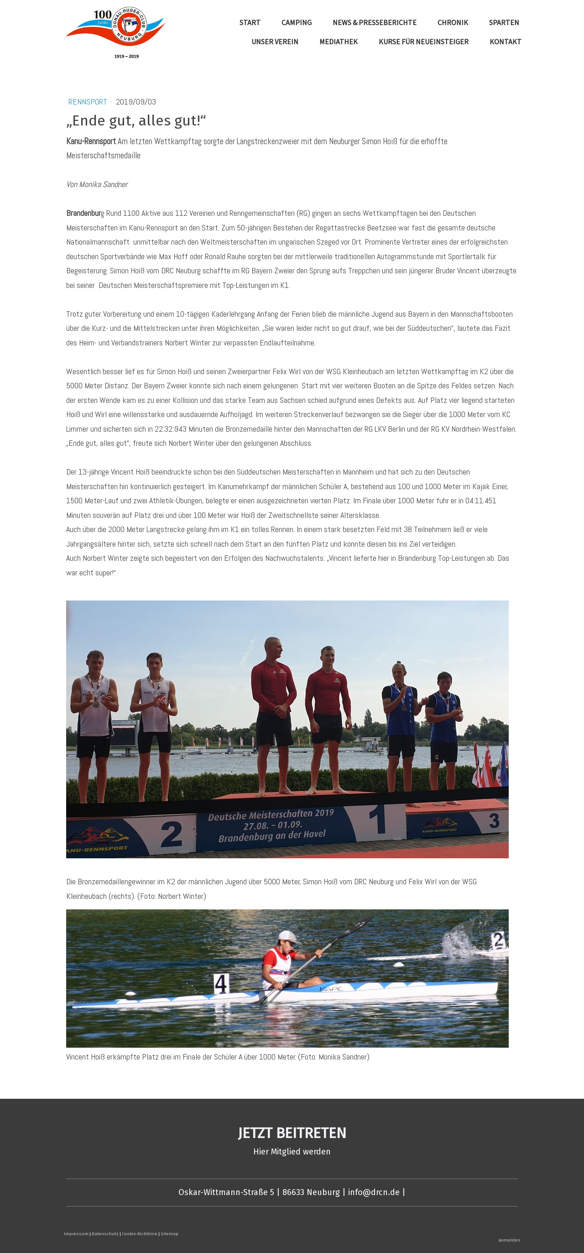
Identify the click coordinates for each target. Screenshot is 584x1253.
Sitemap (169, 1234)
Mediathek (338, 41)
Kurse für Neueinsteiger (424, 41)
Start (250, 22)
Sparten (504, 22)
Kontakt (505, 41)
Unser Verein (274, 41)
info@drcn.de (374, 1192)
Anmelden (509, 1240)
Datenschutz (105, 1234)
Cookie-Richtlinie (139, 1234)
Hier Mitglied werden (292, 1152)
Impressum (76, 1234)
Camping (297, 22)
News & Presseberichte (375, 22)
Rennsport (88, 101)
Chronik (453, 22)
